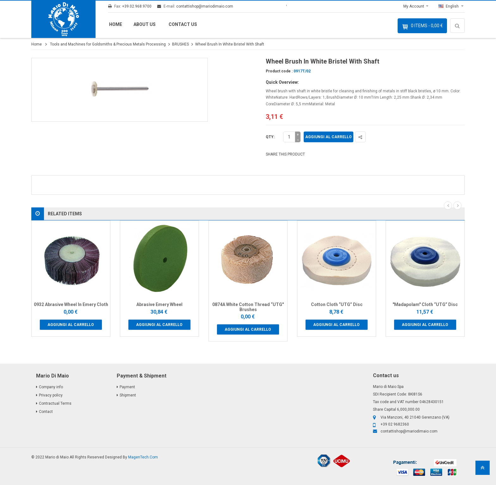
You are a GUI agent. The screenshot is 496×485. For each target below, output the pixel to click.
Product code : (279, 71)
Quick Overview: (282, 82)
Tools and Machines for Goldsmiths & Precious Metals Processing (108, 44)
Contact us (183, 24)
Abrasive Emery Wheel (159, 304)
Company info (51, 387)
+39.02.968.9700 (137, 6)
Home (115, 24)
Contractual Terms (55, 403)
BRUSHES (180, 44)
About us (144, 24)
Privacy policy (51, 395)
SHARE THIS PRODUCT (285, 154)
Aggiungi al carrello (328, 137)
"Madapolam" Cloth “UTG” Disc (425, 304)
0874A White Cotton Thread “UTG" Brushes (248, 307)
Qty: (270, 137)
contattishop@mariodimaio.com (204, 6)
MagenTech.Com (143, 457)
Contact (46, 411)
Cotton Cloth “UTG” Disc (337, 304)
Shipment (128, 395)
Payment (127, 387)
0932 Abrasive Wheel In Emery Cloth (71, 304)
